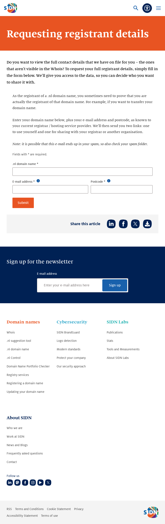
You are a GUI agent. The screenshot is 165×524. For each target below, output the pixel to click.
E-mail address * (23, 181)
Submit (23, 203)
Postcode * (98, 181)
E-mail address (47, 273)
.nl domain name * (25, 164)
